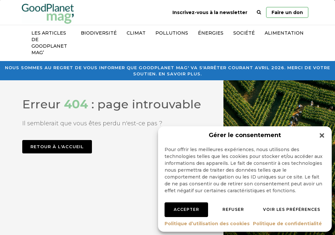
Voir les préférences (291, 209)
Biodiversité (99, 33)
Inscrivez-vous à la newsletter (209, 12)
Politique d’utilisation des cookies (207, 224)
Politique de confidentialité (287, 224)
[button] (322, 135)
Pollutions (171, 33)
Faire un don (287, 12)
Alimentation (284, 33)
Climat (136, 33)
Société (244, 33)
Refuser (233, 209)
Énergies (210, 33)
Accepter (186, 209)
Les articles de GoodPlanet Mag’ (49, 42)
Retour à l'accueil (57, 146)
